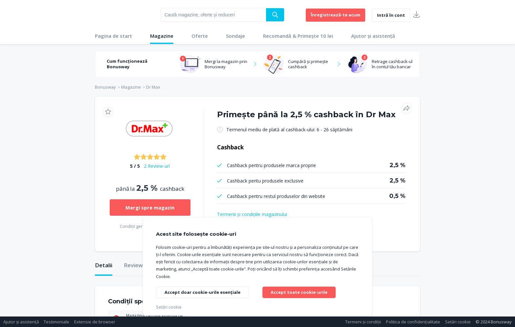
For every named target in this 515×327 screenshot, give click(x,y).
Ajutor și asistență (373, 36)
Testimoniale (56, 322)
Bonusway (105, 87)
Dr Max (153, 87)
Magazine (161, 36)
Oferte (199, 36)
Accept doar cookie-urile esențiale (204, 292)
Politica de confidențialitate (413, 322)
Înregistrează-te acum (335, 15)
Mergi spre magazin (149, 207)
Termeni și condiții (363, 322)
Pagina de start (113, 36)
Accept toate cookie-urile (301, 291)
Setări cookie (458, 322)
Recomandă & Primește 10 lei (298, 36)
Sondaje (235, 36)
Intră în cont (391, 15)
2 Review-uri (157, 166)
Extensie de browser (94, 322)
